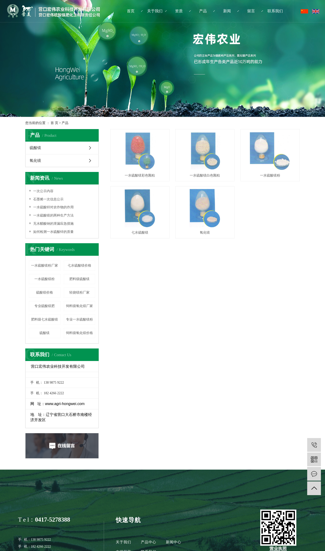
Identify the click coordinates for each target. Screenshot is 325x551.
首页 (131, 11)
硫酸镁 (35, 148)
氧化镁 (35, 160)
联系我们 (275, 11)
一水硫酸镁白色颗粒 (207, 176)
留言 (251, 11)
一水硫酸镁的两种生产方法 (53, 215)
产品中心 (148, 542)
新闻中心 (173, 542)
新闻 (227, 11)
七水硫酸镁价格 (79, 265)
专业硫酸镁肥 (44, 306)
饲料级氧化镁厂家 (79, 306)
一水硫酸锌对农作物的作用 (53, 207)
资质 (179, 11)
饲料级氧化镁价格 (79, 333)
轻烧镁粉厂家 (79, 292)
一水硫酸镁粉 (44, 279)
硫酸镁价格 (44, 292)
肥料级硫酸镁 (79, 279)
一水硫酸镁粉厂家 (44, 265)
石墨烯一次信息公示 (48, 199)
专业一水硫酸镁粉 (79, 319)
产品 (203, 11)
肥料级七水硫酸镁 (44, 319)
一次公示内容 (42, 191)
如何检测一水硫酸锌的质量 (53, 232)
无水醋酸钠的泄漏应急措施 (53, 223)
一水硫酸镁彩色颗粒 (140, 176)
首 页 (54, 123)
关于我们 (154, 11)
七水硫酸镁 (207, 234)
